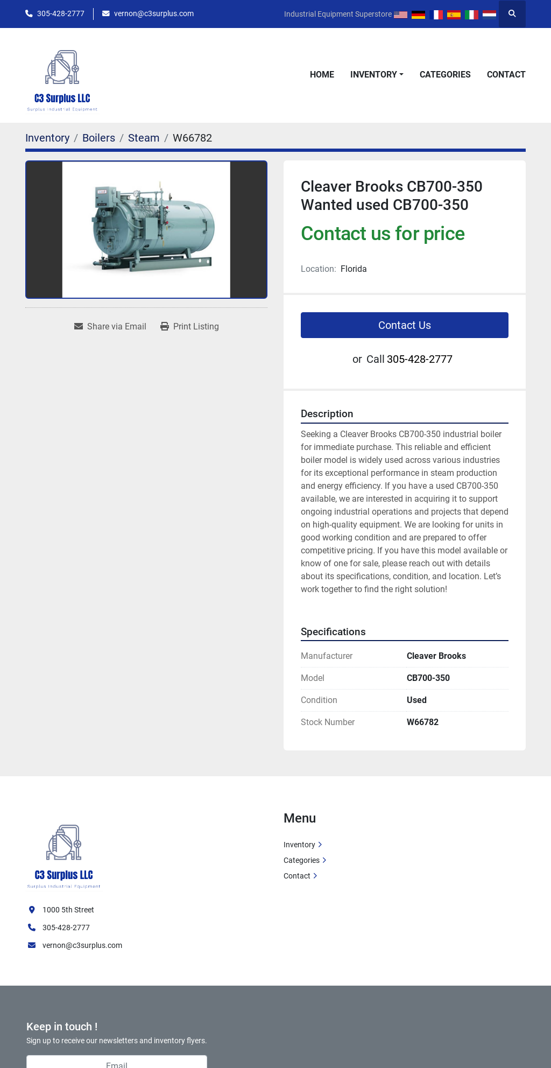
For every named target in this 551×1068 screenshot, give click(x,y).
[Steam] (144, 137)
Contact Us (404, 325)
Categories (445, 74)
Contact (506, 74)
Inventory (373, 74)
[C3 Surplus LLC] (64, 850)
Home (322, 74)
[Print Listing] (189, 327)
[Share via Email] (110, 327)
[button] (377, 74)
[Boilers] (98, 137)
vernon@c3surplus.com (154, 13)
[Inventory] (47, 137)
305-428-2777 (60, 13)
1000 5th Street (68, 909)
